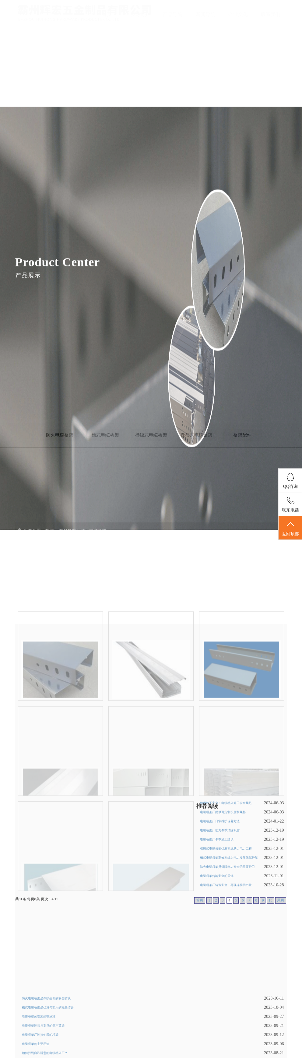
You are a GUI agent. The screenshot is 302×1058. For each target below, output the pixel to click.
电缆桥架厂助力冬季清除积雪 (220, 887)
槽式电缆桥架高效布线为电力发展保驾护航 (229, 914)
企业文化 (238, 14)
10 (270, 957)
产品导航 (172, 14)
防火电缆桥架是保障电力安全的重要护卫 (227, 923)
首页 (107, 14)
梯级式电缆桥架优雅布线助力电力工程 (226, 905)
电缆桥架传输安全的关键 (217, 932)
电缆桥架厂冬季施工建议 (217, 896)
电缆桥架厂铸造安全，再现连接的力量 (226, 941)
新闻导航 (205, 14)
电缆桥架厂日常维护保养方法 (220, 878)
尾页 (280, 957)
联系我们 (270, 14)
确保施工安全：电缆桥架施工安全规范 (226, 859)
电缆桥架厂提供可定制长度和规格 (223, 869)
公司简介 (140, 14)
